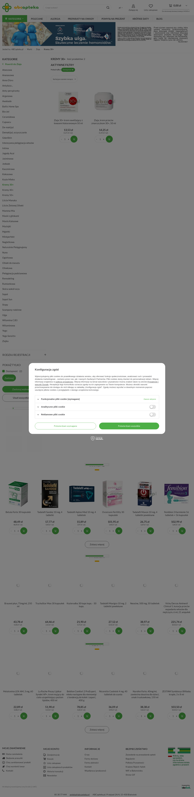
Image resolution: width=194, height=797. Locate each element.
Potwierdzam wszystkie (129, 426)
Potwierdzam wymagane (65, 426)
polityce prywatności (64, 382)
